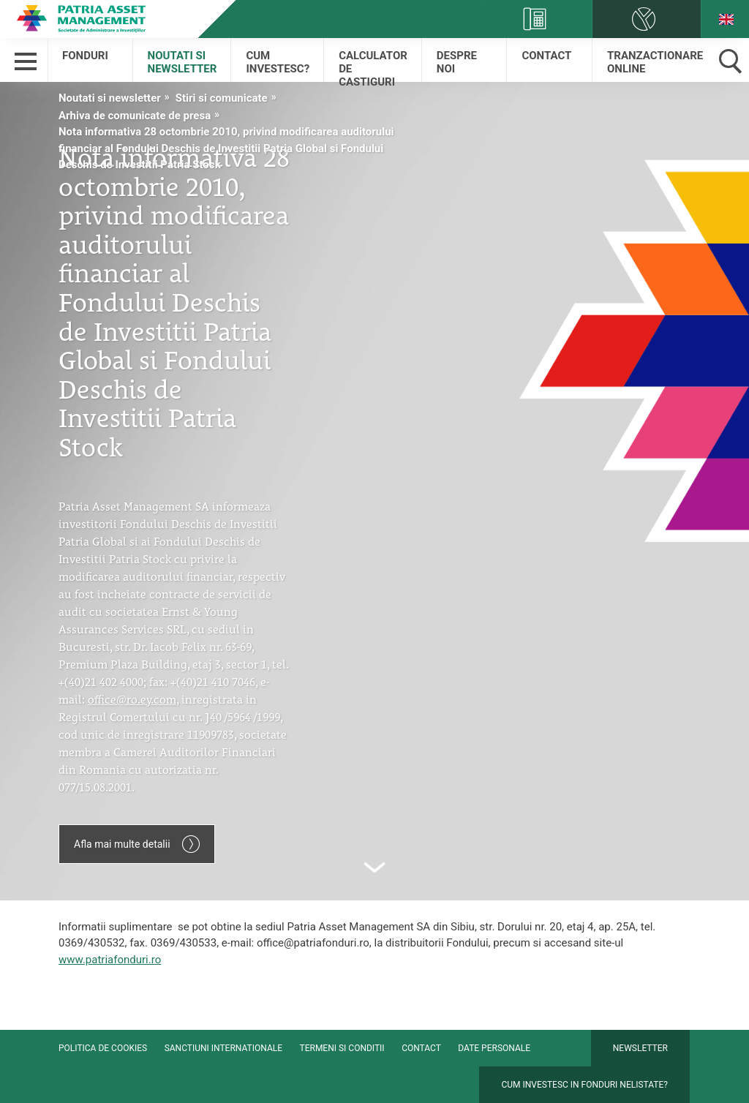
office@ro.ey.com (132, 698)
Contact (546, 55)
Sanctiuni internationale (223, 1048)
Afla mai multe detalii (137, 844)
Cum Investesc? (277, 62)
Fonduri (85, 55)
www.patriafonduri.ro (110, 959)
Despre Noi (457, 62)
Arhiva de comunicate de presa (135, 115)
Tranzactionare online (654, 62)
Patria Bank (80, 18)
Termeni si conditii (342, 1048)
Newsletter (640, 1048)
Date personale (494, 1048)
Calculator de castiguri (373, 65)
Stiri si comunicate (222, 98)
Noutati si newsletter (182, 62)
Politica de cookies (103, 1048)
